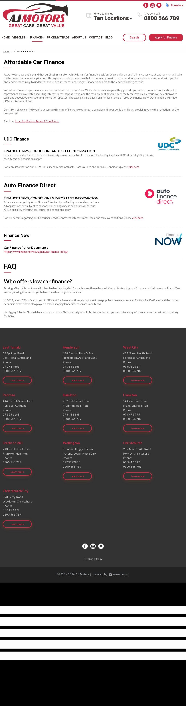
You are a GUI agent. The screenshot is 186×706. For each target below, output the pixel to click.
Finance (37, 37)
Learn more (18, 379)
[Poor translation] (9, 598)
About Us (79, 37)
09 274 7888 (11, 365)
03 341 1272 (11, 506)
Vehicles (19, 37)
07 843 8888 (71, 412)
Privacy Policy (93, 554)
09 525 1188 (11, 412)
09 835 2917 (131, 365)
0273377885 (71, 459)
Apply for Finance (166, 37)
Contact (95, 37)
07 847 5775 (131, 412)
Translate (174, 5)
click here (133, 166)
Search (134, 37)
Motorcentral (119, 570)
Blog (108, 37)
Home (5, 37)
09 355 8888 (71, 365)
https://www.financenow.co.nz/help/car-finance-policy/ (36, 251)
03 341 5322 (131, 459)
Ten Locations (111, 18)
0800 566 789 (161, 18)
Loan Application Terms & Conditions (37, 121)
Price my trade (58, 37)
